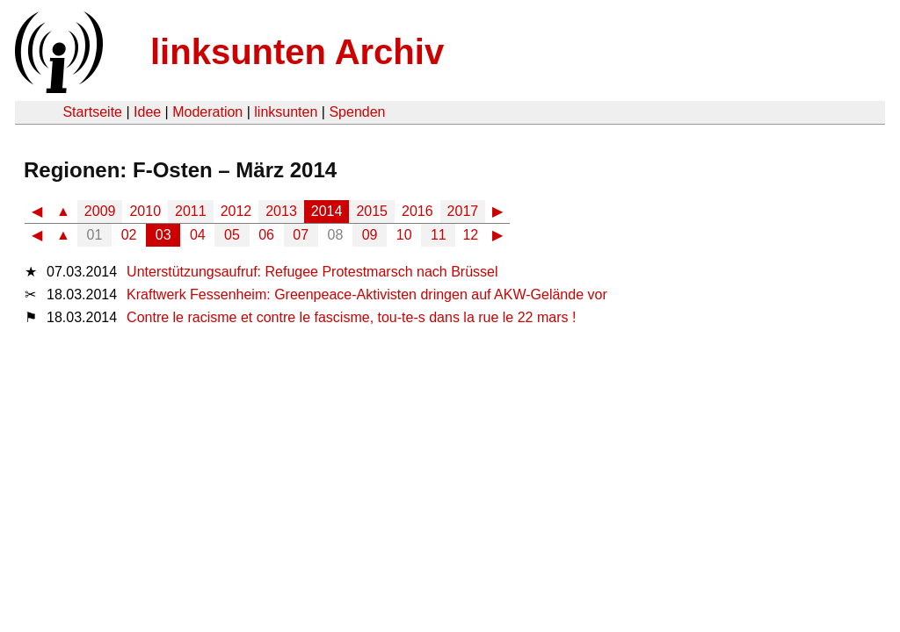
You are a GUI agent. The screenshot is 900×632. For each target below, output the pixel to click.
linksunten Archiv (297, 51)
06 (266, 234)
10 (404, 234)
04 (198, 234)
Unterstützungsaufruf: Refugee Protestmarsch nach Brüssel (312, 271)
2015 (372, 211)
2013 (281, 211)
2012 (236, 211)
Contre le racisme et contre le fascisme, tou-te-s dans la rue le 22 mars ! (351, 317)
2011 (191, 211)
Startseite (92, 111)
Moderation (207, 111)
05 (232, 234)
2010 (145, 211)
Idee (147, 111)
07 (300, 234)
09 (370, 234)
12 (470, 234)
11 (438, 234)
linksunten (285, 111)
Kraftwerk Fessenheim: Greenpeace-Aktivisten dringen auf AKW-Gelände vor (367, 294)
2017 (463, 211)
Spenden (357, 111)
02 (129, 234)
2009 (100, 211)
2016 (417, 211)
